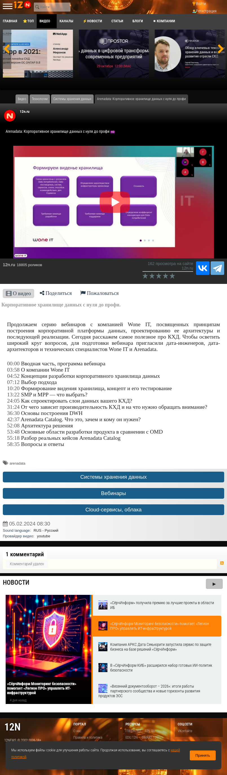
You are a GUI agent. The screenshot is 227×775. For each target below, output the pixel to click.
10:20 (13, 388)
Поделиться (56, 293)
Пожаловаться (99, 293)
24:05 (13, 401)
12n (12, 727)
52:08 (13, 426)
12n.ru (24, 111)
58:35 (13, 444)
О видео (18, 293)
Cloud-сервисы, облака (113, 510)
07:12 (13, 382)
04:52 (13, 376)
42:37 (13, 419)
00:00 (13, 363)
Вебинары (113, 493)
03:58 (13, 370)
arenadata (17, 463)
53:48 (13, 432)
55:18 (13, 438)
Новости (16, 582)
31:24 (13, 407)
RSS (222, 563)
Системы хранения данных (113, 477)
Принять (202, 755)
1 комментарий (25, 554)
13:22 (13, 395)
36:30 (13, 413)
